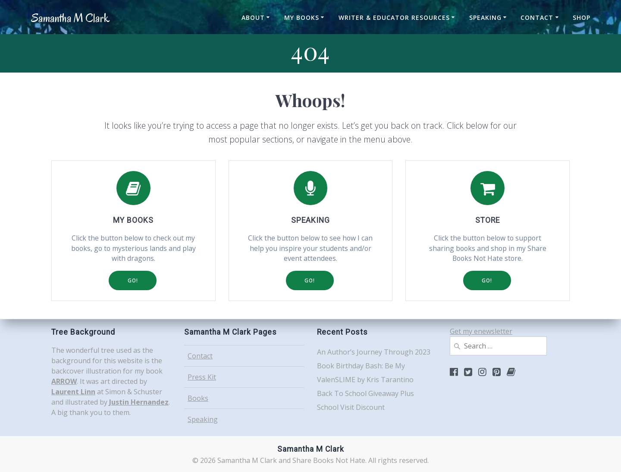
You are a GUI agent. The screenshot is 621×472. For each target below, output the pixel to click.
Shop (581, 17)
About (253, 17)
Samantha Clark (70, 18)
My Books (301, 17)
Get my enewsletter (481, 331)
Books (198, 398)
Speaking (485, 17)
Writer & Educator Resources (394, 17)
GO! (132, 281)
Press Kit (202, 377)
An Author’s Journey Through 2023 (373, 352)
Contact (537, 17)
